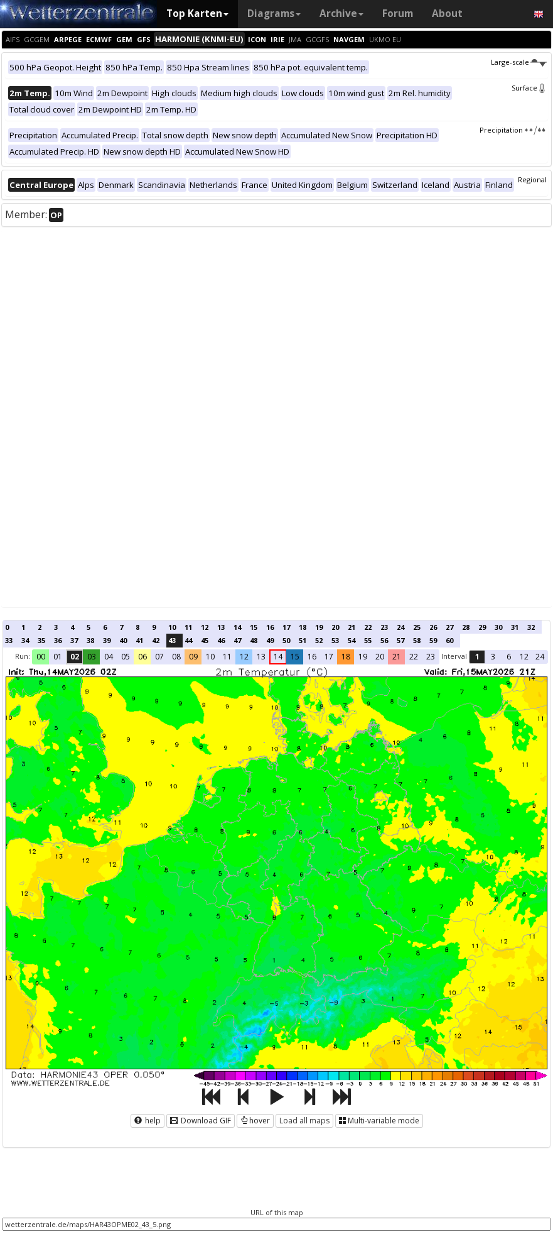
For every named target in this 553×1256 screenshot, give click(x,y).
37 (74, 640)
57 (400, 640)
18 (302, 627)
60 (449, 640)
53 (335, 640)
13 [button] (261, 656)
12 (204, 627)
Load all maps (304, 1120)
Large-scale (519, 62)
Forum (397, 13)
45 (204, 640)
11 (188, 627)
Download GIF (200, 1120)
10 (172, 627)
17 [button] (329, 656)
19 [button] (362, 656)
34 (25, 640)
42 (155, 640)
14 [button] (278, 656)
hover (255, 1120)
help (147, 1120)
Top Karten (197, 13)
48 (253, 640)
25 (417, 627)
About (447, 13)
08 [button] (176, 656)
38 (90, 640)
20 (335, 627)
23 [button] (430, 656)
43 (172, 640)
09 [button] (193, 656)
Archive (341, 13)
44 (188, 640)
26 (433, 627)
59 (433, 640)
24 (400, 627)
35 (41, 640)
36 (58, 640)
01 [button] (57, 656)
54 (351, 640)
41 (139, 640)
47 (237, 640)
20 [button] (379, 656)
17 (286, 627)
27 (449, 627)
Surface (529, 87)
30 (498, 627)
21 (351, 627)
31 (514, 627)
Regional (532, 179)
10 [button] (210, 656)
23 (384, 627)
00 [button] (40, 656)
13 (221, 627)
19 (319, 627)
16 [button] (312, 656)
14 (237, 627)
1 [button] (477, 656)
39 (106, 640)
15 (253, 627)
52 (319, 640)
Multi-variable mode (379, 1120)
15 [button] (295, 656)
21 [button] (396, 656)
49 (270, 640)
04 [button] (108, 656)
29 (482, 627)
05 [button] (125, 656)
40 (123, 640)
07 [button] (159, 656)
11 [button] (227, 656)
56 (384, 640)
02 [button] (74, 656)
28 (466, 627)
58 (417, 640)
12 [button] (244, 656)
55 (368, 640)
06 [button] (142, 656)
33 (9, 640)
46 (221, 640)
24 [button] (539, 656)
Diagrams (274, 13)
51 (302, 640)
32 (531, 627)
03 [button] (91, 656)
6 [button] (509, 656)
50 (286, 640)
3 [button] (493, 656)
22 (368, 627)
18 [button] (345, 656)
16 (270, 627)
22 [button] (413, 656)
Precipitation (513, 130)
